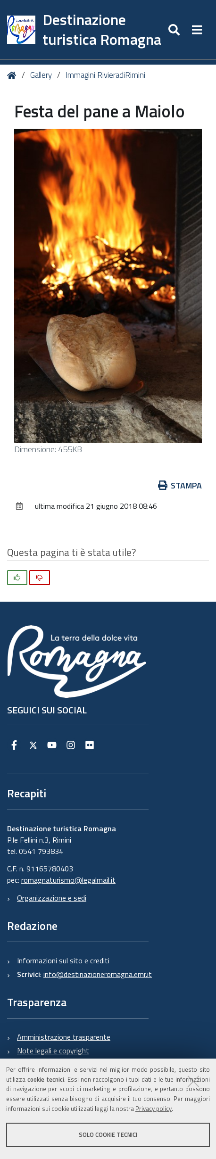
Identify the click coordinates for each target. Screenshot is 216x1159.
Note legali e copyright (53, 1050)
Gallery (41, 75)
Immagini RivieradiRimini (105, 75)
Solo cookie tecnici (108, 1134)
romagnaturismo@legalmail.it (68, 880)
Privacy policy (153, 1108)
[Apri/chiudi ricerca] (175, 29)
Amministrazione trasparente (63, 1037)
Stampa (180, 485)
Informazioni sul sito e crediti (63, 960)
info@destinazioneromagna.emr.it (97, 974)
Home (13, 76)
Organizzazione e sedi (51, 897)
